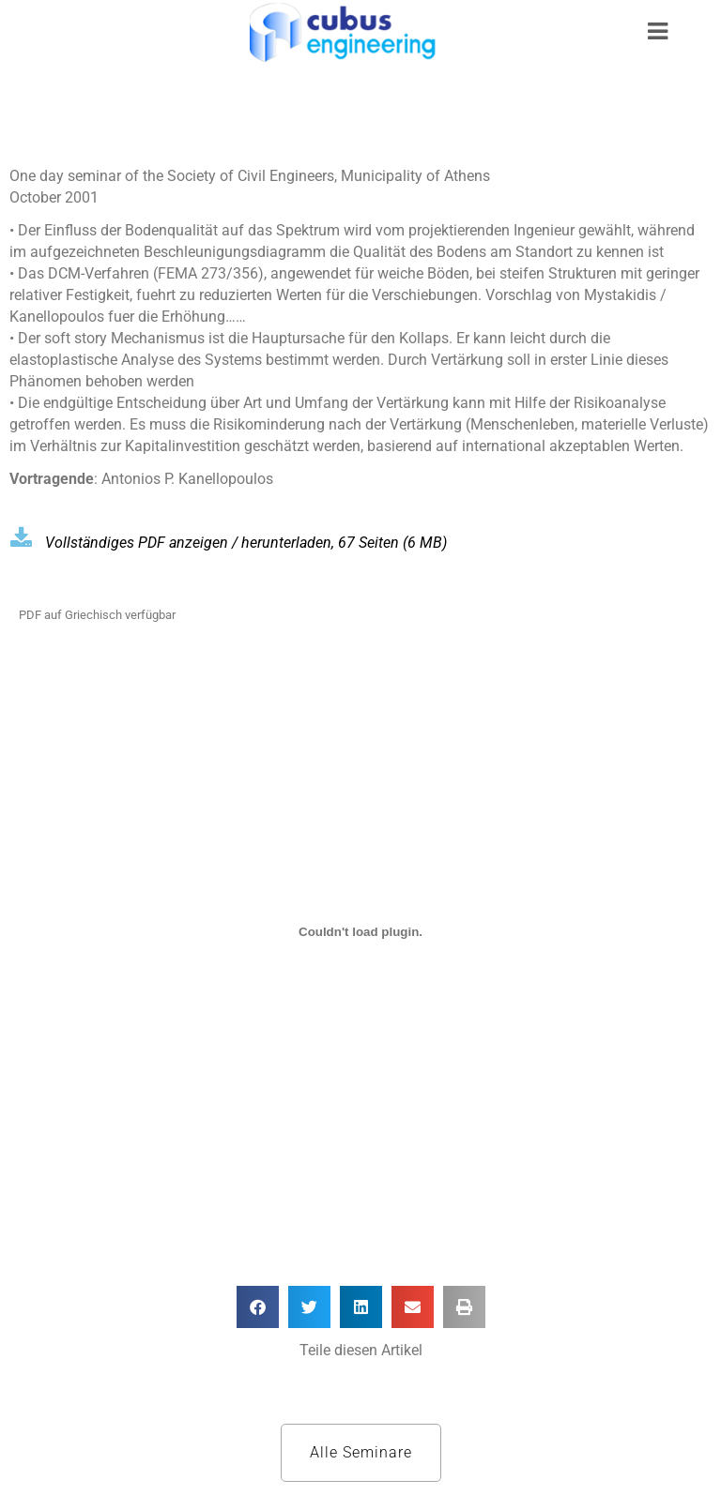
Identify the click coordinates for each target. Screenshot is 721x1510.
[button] (258, 1307)
